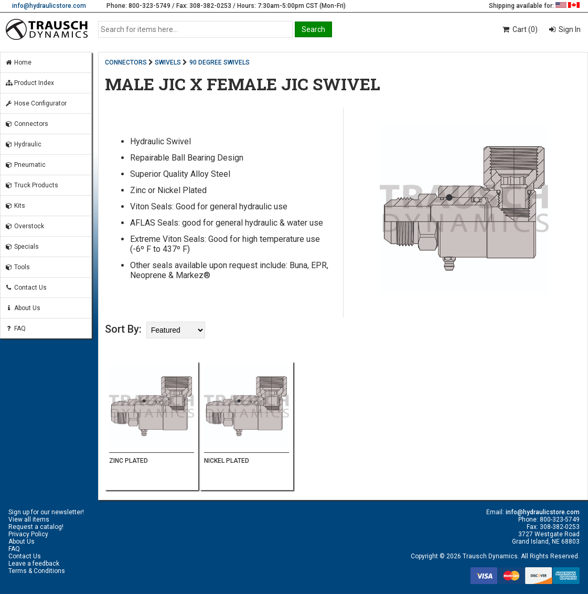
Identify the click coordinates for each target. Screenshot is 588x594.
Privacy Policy (28, 534)
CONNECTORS (126, 62)
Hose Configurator (36, 103)
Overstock (24, 226)
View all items (28, 519)
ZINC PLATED (128, 460)
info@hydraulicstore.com (49, 5)
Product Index (29, 83)
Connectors (26, 124)
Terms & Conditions (36, 571)
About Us (22, 308)
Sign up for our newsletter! (46, 512)
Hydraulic (23, 144)
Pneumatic (25, 164)
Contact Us (26, 287)
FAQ (15, 328)
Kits (15, 205)
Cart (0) (519, 29)
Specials (22, 246)
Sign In (569, 29)
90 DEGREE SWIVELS (219, 62)
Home (18, 62)
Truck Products (31, 185)
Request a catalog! (35, 527)
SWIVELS (168, 62)
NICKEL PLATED (226, 460)
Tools (17, 267)
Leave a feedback (33, 563)
